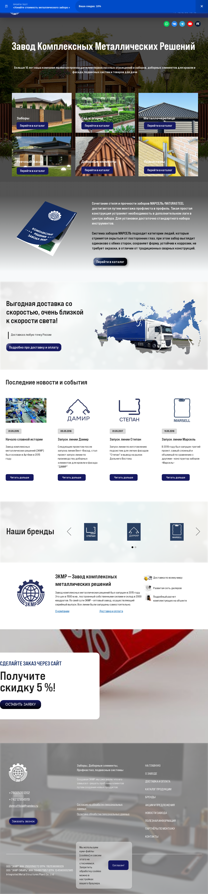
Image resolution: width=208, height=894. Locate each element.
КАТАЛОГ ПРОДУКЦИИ (158, 789)
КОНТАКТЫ (151, 836)
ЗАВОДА (162, 813)
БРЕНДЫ (150, 797)
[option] (134, 532)
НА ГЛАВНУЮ (153, 765)
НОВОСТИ (151, 813)
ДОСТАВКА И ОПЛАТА (157, 781)
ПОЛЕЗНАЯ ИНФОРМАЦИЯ (160, 820)
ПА (146, 828)
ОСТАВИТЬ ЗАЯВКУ (20, 704)
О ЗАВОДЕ (151, 773)
